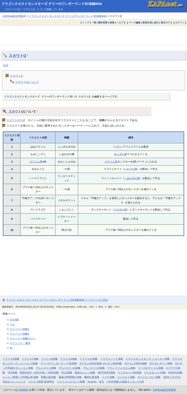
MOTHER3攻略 (106, 372)
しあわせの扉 (132, 178)
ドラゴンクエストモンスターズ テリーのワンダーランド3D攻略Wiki (51, 4)
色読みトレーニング (14, 381)
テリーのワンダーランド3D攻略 (58, 363)
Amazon (92, 381)
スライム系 (36, 161)
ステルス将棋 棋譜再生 (41, 381)
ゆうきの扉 (120, 154)
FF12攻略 (66, 372)
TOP (5, 65)
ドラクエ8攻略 (49, 358)
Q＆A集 (14, 319)
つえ (12, 324)
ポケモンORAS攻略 (135, 363)
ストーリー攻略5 (19, 333)
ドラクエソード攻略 (111, 358)
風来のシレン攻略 (85, 372)
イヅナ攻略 (108, 377)
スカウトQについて (27, 82)
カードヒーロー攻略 (149, 377)
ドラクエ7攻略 (30, 358)
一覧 (93, 22)
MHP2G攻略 (175, 372)
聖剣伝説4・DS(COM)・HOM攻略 (39, 372)
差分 (156, 22)
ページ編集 (134, 22)
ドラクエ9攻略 (68, 358)
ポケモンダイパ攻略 (160, 363)
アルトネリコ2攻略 (70, 367)
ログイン (180, 22)
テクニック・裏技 (20, 343)
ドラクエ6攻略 (11, 358)
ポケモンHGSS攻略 (90, 363)
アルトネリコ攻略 (46, 367)
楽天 (101, 381)
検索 (112, 22)
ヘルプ (119, 22)
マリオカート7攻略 (155, 372)
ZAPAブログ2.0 (171, 377)
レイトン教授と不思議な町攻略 (20, 377)
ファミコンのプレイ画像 (71, 381)
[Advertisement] (93, 35)
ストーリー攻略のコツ (22, 338)
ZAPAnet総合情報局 (14, 16)
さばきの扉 (120, 209)
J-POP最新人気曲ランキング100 (125, 381)
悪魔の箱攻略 (48, 377)
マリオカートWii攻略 (130, 372)
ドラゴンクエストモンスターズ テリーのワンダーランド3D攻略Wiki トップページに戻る (57, 299)
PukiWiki (23, 389)
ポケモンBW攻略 (112, 363)
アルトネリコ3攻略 (94, 367)
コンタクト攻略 (126, 377)
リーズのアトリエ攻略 (150, 367)
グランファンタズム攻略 (121, 367)
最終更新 (103, 22)
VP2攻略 (12, 372)
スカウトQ (17, 56)
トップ (85, 22)
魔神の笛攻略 (91, 377)
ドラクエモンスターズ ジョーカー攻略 (147, 358)
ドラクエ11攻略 (88, 358)
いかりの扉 (130, 168)
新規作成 (147, 22)
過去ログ (165, 22)
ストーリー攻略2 (19, 329)
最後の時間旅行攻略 (70, 377)
